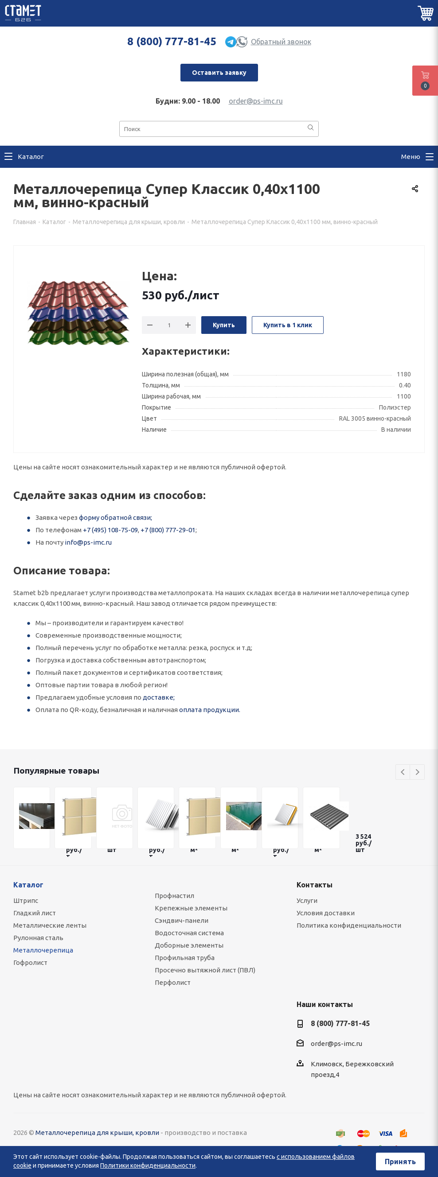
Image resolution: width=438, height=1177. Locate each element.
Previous (403, 772)
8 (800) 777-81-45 (171, 41)
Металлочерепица (43, 950)
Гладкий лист (34, 913)
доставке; (159, 697)
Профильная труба (185, 957)
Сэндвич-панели (181, 920)
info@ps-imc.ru (88, 542)
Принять (400, 1161)
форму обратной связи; (115, 517)
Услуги (307, 900)
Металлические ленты (49, 925)
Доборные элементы (189, 945)
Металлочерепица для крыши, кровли (97, 1132)
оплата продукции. (209, 709)
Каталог (28, 885)
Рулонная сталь (38, 937)
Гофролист (30, 962)
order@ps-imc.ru (256, 101)
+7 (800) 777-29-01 (168, 530)
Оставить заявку (219, 72)
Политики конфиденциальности (148, 1165)
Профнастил (174, 895)
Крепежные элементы (191, 908)
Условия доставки (326, 913)
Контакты (314, 885)
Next (417, 772)
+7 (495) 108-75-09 (110, 530)
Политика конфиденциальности (349, 925)
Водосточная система (189, 933)
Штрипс (25, 900)
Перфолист (173, 982)
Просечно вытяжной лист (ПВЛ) (205, 970)
